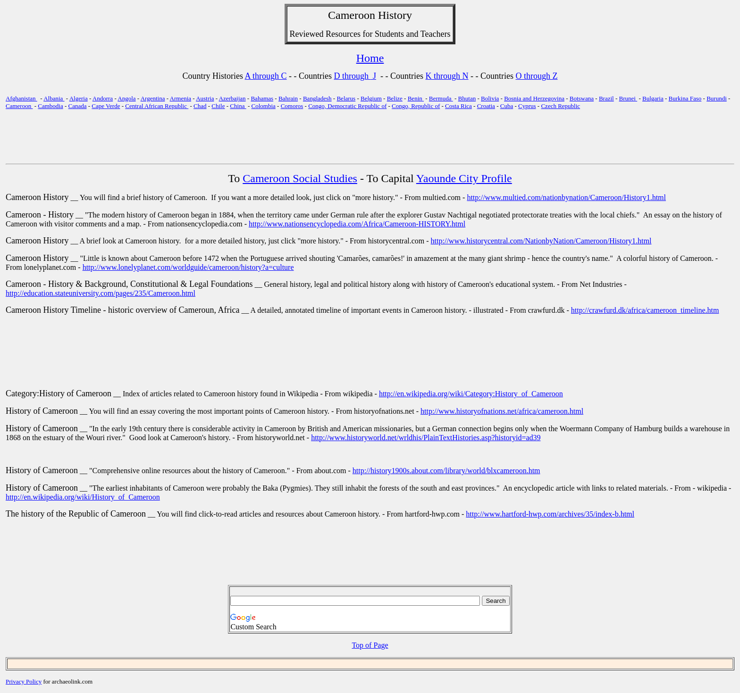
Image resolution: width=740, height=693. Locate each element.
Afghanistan (21, 98)
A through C (266, 76)
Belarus (345, 98)
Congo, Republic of (416, 105)
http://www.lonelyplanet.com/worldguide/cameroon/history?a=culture (188, 267)
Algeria (78, 98)
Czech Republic (560, 105)
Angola (126, 98)
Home (370, 58)
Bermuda (441, 98)
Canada (77, 105)
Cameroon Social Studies (300, 178)
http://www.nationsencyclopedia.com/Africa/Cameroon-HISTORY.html (357, 224)
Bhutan (467, 98)
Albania (53, 98)
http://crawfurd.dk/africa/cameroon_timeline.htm (645, 310)
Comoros (292, 105)
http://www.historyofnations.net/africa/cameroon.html (501, 411)
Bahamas (262, 98)
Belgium (371, 98)
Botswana (582, 98)
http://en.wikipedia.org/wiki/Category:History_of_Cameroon (471, 394)
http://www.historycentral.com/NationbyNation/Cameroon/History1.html (541, 241)
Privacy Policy (24, 681)
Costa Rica (458, 105)
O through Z (537, 76)
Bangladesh (317, 98)
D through (352, 76)
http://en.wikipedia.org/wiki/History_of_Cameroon (83, 497)
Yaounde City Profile (464, 178)
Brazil (606, 98)
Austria (205, 98)
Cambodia (50, 105)
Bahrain (288, 98)
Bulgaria (653, 98)
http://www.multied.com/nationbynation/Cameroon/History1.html (566, 197)
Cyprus (527, 105)
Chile (218, 105)
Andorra (102, 98)
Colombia (264, 105)
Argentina (153, 98)
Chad (199, 105)
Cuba (506, 105)
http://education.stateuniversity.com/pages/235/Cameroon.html (100, 293)
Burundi (716, 98)
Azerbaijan (232, 98)
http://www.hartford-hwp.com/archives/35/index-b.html (550, 514)
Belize (395, 98)
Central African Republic (156, 105)
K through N (447, 76)
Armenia (180, 98)
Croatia (486, 105)
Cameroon (351, 15)
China (238, 105)
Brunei (628, 98)
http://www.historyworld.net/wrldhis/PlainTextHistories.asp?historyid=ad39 (425, 438)
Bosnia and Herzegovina (534, 98)
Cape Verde (106, 105)
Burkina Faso (685, 98)
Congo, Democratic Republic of (347, 105)
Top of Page (370, 645)
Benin (416, 98)
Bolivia (490, 98)
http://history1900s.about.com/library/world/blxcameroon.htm (446, 471)
